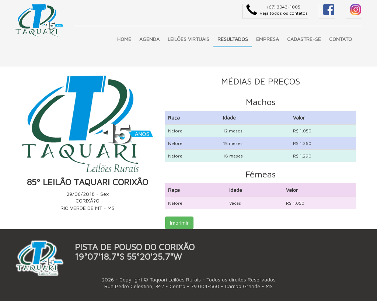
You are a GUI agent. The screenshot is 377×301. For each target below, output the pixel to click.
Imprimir (179, 222)
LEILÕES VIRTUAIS (188, 39)
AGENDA (149, 39)
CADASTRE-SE (304, 39)
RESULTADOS (232, 39)
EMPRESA (267, 39)
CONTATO (340, 39)
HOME (124, 39)
